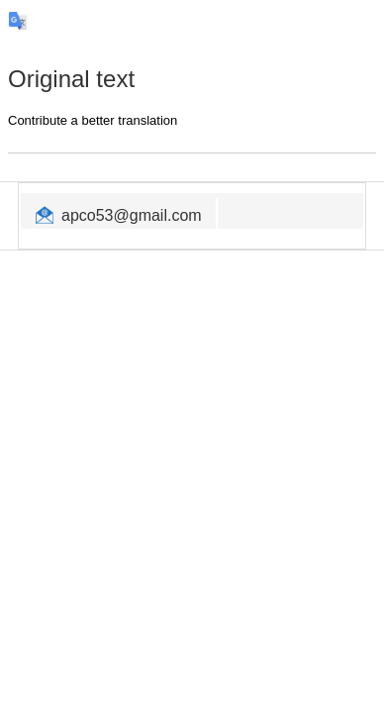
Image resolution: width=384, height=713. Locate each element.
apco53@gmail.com (131, 215)
